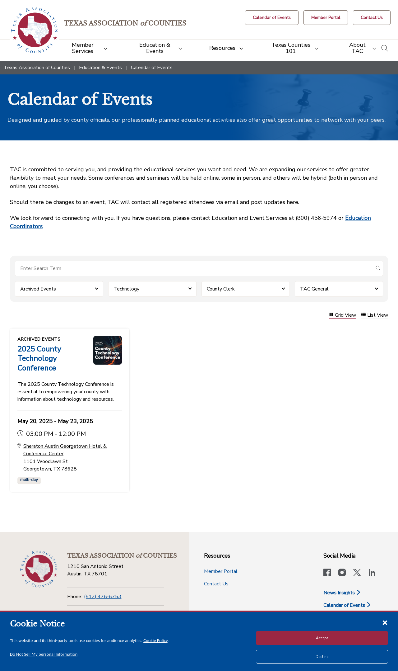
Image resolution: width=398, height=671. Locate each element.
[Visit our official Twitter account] (357, 572)
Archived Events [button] (38, 289)
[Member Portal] (325, 17)
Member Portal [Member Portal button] (221, 570)
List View (374, 315)
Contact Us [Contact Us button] (216, 583)
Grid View (342, 315)
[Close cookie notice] (385, 622)
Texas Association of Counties (37, 67)
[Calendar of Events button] (271, 17)
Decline (322, 656)
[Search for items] (194, 268)
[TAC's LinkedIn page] (372, 572)
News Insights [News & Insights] (342, 592)
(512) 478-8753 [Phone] (102, 596)
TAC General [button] (314, 289)
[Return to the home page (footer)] (38, 568)
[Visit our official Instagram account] (342, 572)
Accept (322, 638)
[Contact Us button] (372, 17)
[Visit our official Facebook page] (327, 572)
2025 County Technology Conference (39, 358)
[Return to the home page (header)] (34, 30)
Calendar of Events (347, 604)
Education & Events (100, 67)
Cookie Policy (155, 640)
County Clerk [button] (221, 289)
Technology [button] (126, 289)
